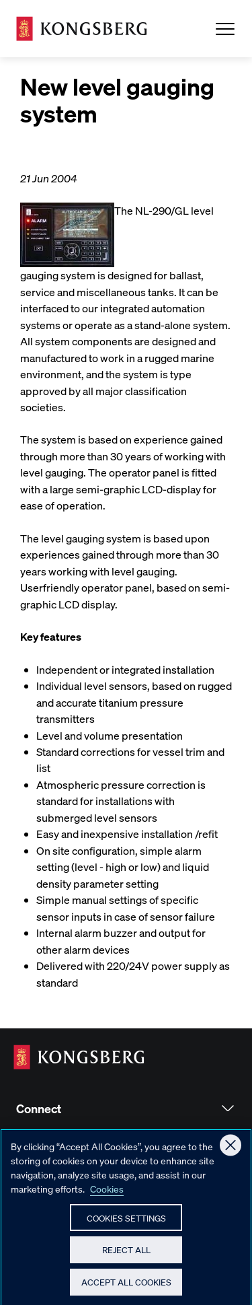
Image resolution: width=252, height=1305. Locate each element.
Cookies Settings (126, 1223)
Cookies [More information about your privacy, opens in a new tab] (107, 1194)
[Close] (230, 1151)
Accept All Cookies (126, 1288)
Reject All (126, 1255)
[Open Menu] (225, 29)
